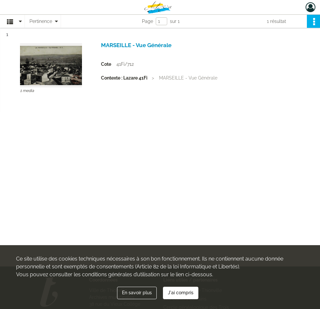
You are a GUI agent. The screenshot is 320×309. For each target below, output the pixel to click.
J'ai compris (180, 292)
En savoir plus (137, 292)
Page (147, 21)
